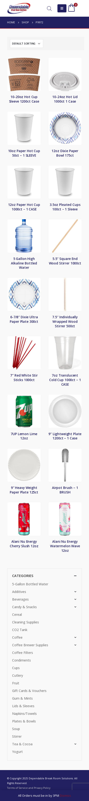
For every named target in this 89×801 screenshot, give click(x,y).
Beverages (20, 599)
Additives (19, 591)
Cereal (17, 614)
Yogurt (17, 751)
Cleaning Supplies (25, 622)
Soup (16, 728)
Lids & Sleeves (23, 706)
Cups (16, 668)
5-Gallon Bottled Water (30, 584)
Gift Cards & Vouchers (29, 690)
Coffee (17, 637)
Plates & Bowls (24, 721)
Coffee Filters (22, 652)
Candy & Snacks (24, 607)
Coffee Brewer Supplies (30, 645)
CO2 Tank (19, 629)
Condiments (21, 660)
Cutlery (17, 675)
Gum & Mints (22, 698)
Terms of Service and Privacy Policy (28, 788)
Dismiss (65, 795)
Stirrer (17, 736)
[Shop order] (26, 43)
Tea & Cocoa (22, 744)
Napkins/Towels (24, 713)
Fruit (15, 683)
